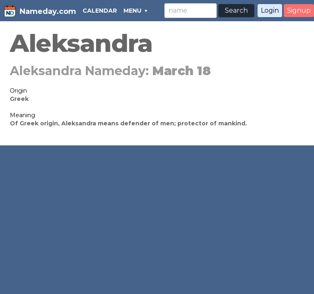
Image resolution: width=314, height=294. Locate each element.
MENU (132, 10)
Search (236, 10)
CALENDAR (100, 10)
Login (270, 10)
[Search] (190, 10)
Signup (299, 10)
